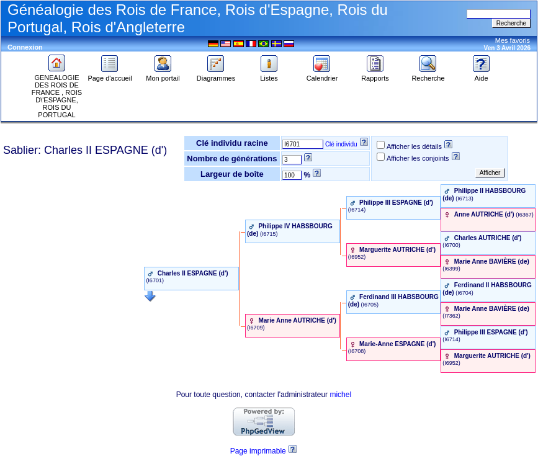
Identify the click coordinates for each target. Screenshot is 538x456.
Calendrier (322, 75)
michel (340, 394)
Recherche (427, 75)
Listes (269, 75)
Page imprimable (258, 451)
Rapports (375, 75)
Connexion (25, 47)
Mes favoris (512, 40)
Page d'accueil (109, 75)
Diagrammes (216, 75)
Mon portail (162, 75)
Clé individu (341, 144)
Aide (481, 75)
